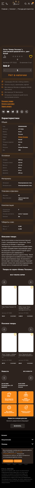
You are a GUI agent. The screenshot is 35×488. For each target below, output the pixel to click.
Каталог (4, 435)
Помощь (4, 444)
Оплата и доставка (8, 104)
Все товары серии (17, 275)
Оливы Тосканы (23, 137)
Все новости (27, 371)
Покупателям (6, 440)
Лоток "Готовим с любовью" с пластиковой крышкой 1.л (9, 355)
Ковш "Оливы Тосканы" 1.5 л (9, 307)
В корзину (13, 316)
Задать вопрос (7, 106)
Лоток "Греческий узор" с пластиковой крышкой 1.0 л (25, 355)
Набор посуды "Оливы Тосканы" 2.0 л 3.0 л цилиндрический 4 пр (24, 308)
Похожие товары (7, 101)
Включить (17, 426)
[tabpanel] (9, 295)
